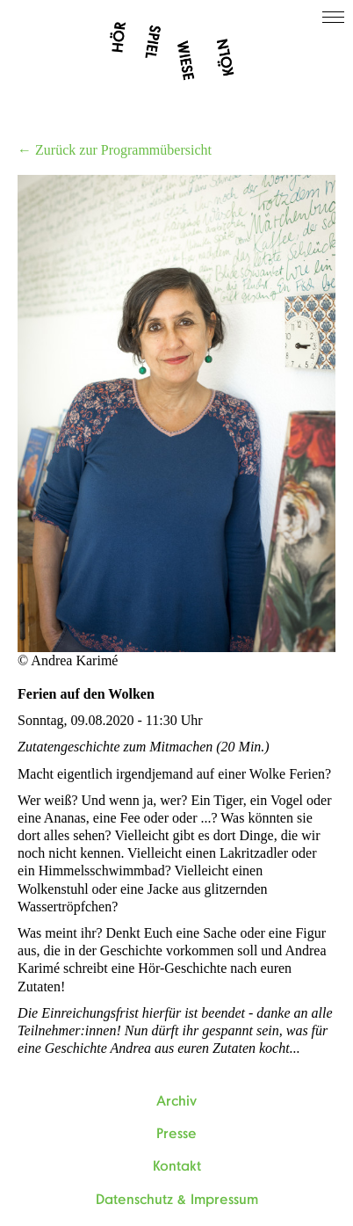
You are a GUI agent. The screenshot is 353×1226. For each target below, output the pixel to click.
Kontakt (177, 1166)
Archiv (176, 1101)
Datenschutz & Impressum (177, 1200)
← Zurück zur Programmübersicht (115, 149)
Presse (176, 1134)
